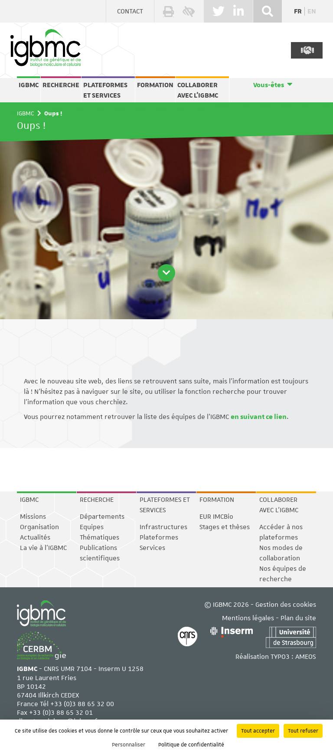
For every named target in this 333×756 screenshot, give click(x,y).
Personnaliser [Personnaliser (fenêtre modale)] (128, 744)
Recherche (60, 85)
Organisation (39, 527)
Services (152, 547)
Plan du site (298, 618)
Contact (130, 11)
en (311, 11)
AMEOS (305, 656)
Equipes (92, 527)
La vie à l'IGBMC (43, 547)
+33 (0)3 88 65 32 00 (82, 704)
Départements (102, 516)
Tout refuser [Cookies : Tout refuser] (303, 730)
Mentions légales (248, 618)
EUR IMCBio (216, 516)
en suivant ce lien (259, 416)
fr (298, 11)
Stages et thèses (224, 527)
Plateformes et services (105, 90)
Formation (155, 85)
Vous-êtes (268, 85)
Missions (33, 516)
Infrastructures (163, 527)
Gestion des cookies (285, 604)
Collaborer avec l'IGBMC (197, 90)
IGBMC (29, 85)
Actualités (35, 537)
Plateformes (159, 537)
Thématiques (99, 537)
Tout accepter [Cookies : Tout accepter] (258, 730)
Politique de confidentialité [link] (191, 744)
